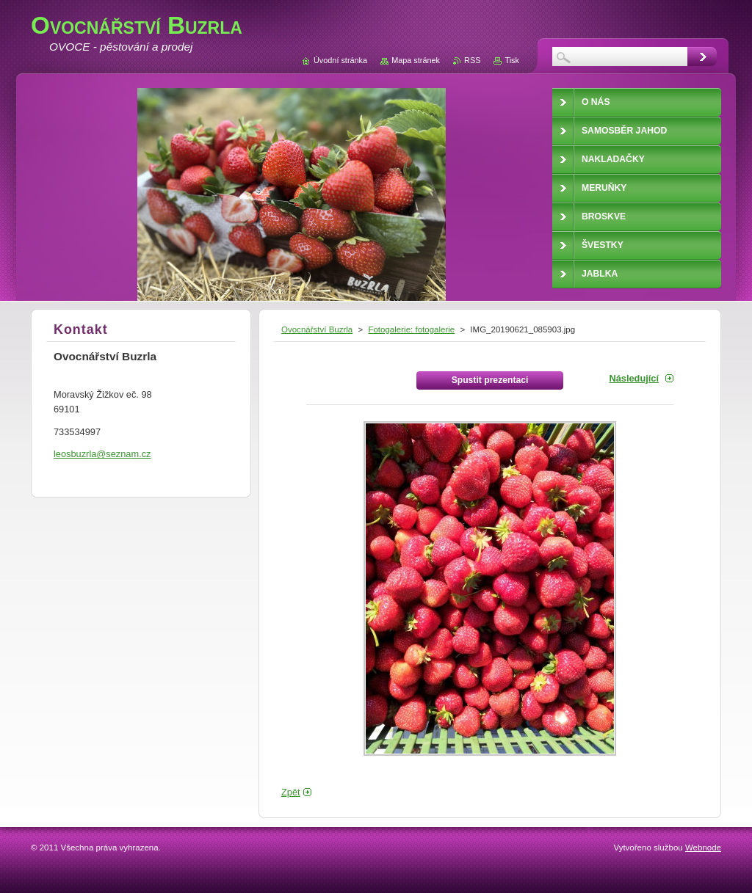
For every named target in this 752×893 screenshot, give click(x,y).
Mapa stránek (415, 60)
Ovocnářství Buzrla (316, 329)
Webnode (703, 847)
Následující (634, 378)
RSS (472, 60)
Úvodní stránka (340, 60)
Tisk (512, 60)
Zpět (290, 792)
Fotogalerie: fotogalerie (411, 329)
